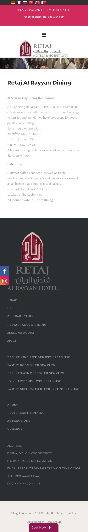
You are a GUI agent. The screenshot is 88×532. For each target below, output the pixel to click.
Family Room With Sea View (31, 365)
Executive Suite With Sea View (34, 381)
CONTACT (14, 428)
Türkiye (31, 2)
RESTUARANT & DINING (26, 413)
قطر (43, 2)
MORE (12, 340)
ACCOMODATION (20, 316)
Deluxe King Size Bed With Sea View (38, 357)
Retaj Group (53, 521)
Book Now (44, 527)
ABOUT (12, 405)
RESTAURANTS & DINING (27, 324)
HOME (12, 300)
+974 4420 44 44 (26, 476)
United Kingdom (37, 2)
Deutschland (12, 2)
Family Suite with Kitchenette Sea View (43, 389)
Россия (25, 2)
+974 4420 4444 (55, 10)
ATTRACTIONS (18, 420)
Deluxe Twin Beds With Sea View (35, 373)
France (19, 2)
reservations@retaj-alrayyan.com (44, 17)
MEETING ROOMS (21, 332)
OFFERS (13, 308)
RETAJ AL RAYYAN (28, 10)
